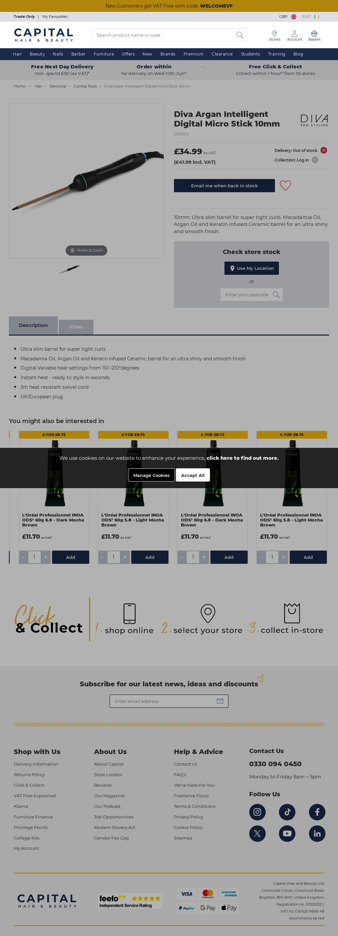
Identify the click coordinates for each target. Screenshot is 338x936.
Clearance (222, 54)
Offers (128, 54)
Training (277, 54)
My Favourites (54, 16)
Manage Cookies (151, 475)
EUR (310, 16)
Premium (194, 54)
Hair (17, 54)
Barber (78, 54)
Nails (58, 54)
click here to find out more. (243, 458)
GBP (288, 16)
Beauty (37, 54)
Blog (298, 54)
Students (250, 54)
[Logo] (43, 34)
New (147, 54)
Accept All (193, 475)
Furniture (104, 54)
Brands (168, 54)
